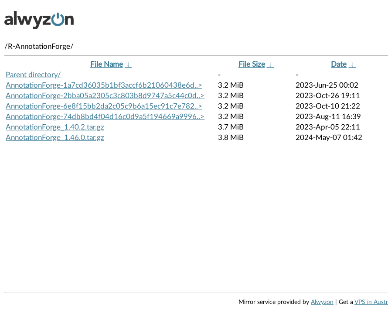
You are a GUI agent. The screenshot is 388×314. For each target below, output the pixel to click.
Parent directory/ (33, 74)
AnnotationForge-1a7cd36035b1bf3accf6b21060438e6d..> (104, 85)
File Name (106, 64)
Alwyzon (322, 302)
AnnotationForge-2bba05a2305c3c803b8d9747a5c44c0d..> (105, 95)
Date (339, 64)
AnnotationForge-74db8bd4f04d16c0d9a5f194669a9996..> (105, 116)
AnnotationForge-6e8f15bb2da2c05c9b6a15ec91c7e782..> (104, 106)
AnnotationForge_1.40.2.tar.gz (55, 127)
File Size (251, 64)
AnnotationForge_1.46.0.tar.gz (55, 137)
